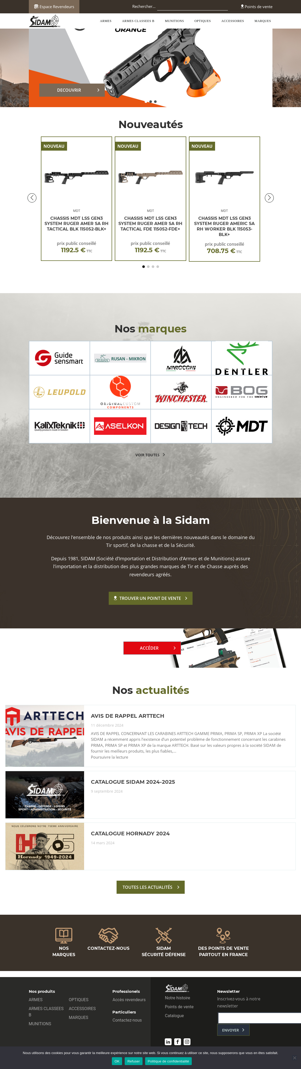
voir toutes (147, 454)
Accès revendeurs (129, 999)
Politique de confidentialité (168, 1061)
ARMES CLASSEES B (138, 21)
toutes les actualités (147, 887)
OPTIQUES (202, 21)
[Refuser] (294, 1057)
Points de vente (256, 6)
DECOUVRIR (69, 90)
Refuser (133, 1061)
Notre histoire (177, 997)
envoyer (230, 1030)
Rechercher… (144, 6)
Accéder (149, 648)
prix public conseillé (76, 247)
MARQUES (263, 21)
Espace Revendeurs (54, 6)
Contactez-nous (127, 1020)
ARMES (105, 21)
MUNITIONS (174, 21)
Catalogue (174, 1015)
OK (116, 1061)
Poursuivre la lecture (109, 757)
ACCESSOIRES (232, 21)
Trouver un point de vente (147, 598)
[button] (146, 101)
